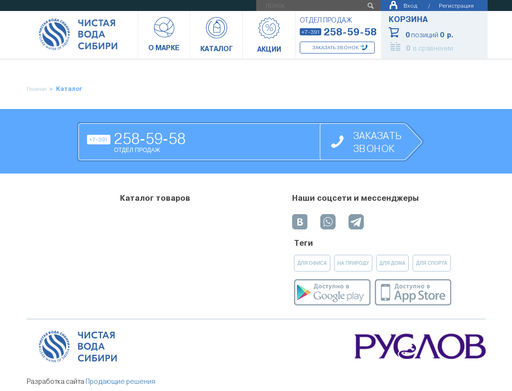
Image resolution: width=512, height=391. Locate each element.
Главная (37, 89)
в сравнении (429, 48)
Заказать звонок (335, 47)
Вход (410, 5)
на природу (353, 263)
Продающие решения (120, 381)
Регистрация (456, 5)
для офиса (312, 263)
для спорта (431, 263)
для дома (393, 263)
